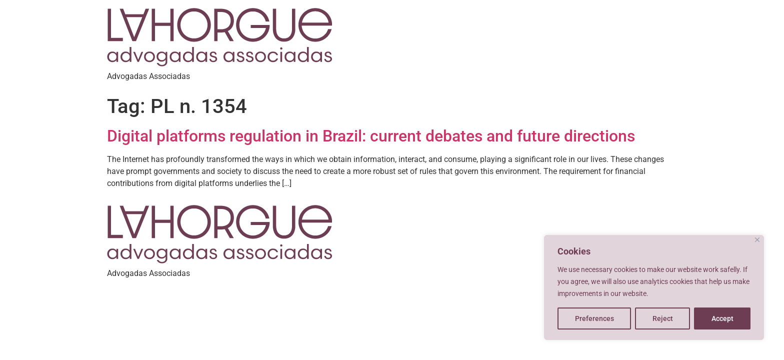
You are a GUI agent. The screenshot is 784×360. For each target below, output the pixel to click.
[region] (654, 287)
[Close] (757, 240)
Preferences (594, 318)
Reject (662, 318)
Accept (723, 318)
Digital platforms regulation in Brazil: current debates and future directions (371, 136)
